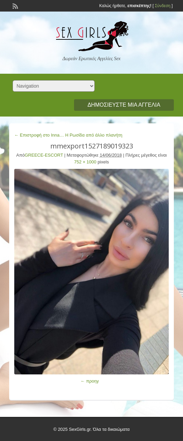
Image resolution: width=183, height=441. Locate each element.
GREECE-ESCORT (44, 155)
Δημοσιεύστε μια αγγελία (124, 105)
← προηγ (89, 381)
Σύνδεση (162, 5)
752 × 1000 (85, 161)
